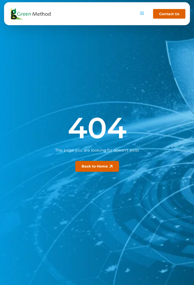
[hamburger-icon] (142, 12)
